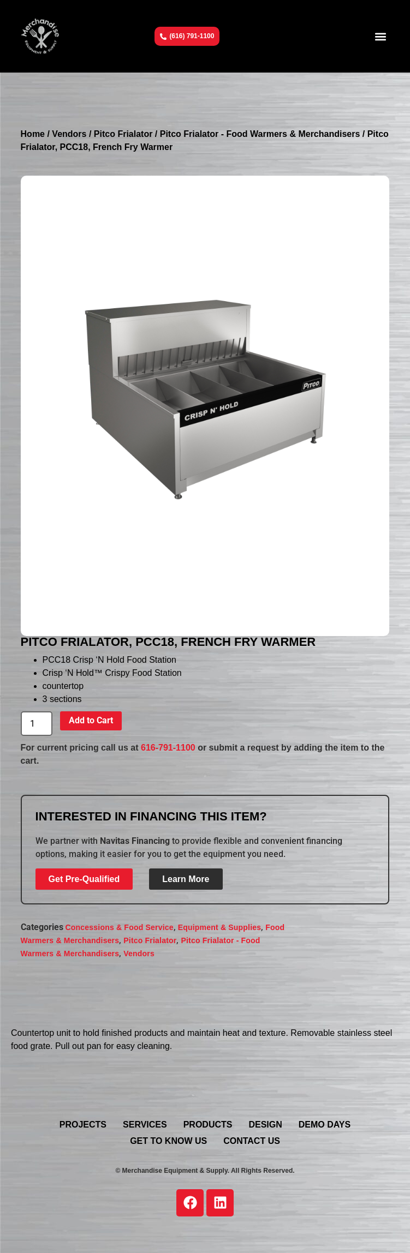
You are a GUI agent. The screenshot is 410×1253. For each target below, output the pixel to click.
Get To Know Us (168, 1141)
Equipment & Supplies (220, 927)
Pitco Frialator (123, 134)
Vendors (69, 134)
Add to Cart (91, 720)
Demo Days (324, 1124)
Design (265, 1124)
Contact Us (251, 1141)
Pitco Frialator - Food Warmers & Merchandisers (260, 134)
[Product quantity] (36, 723)
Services (145, 1124)
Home (33, 134)
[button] (380, 36)
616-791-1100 (168, 747)
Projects (83, 1124)
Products (208, 1124)
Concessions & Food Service (120, 927)
